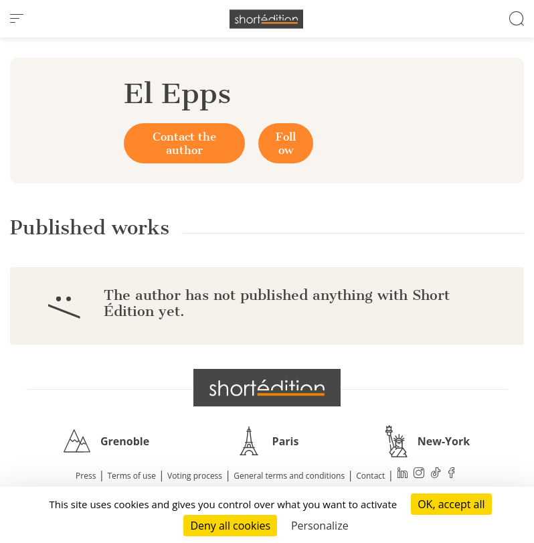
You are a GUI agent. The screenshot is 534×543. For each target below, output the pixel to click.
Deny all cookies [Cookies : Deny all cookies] (230, 525)
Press (86, 475)
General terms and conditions (289, 475)
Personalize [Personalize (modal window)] (320, 525)
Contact (370, 475)
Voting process (194, 475)
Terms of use (132, 475)
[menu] (16, 18)
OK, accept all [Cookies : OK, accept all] (451, 504)
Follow (286, 143)
